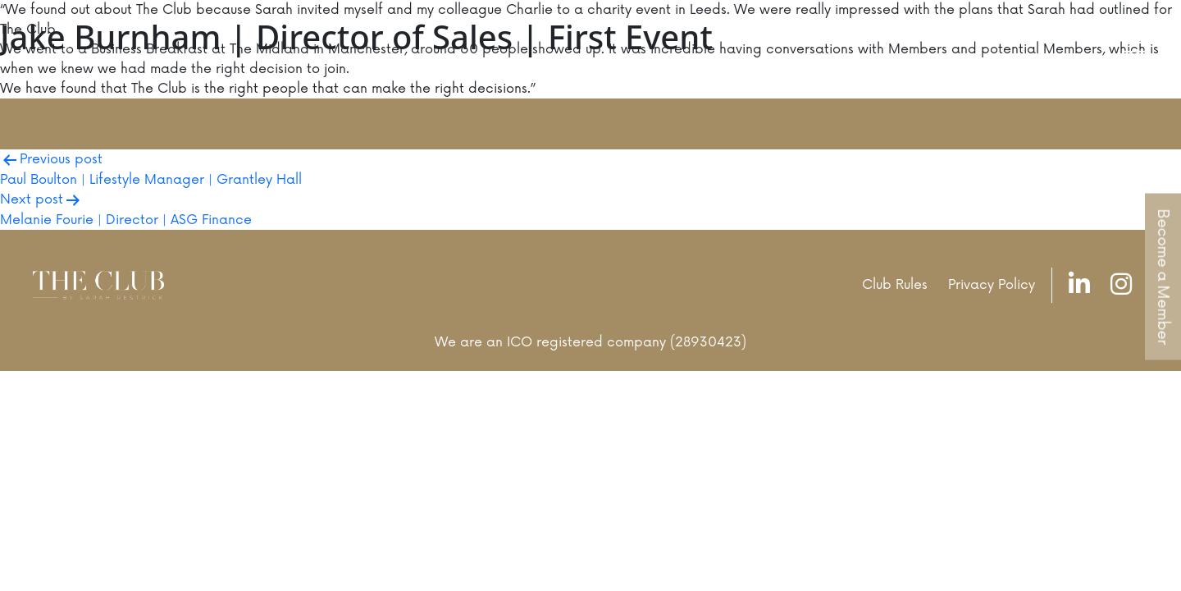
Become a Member (1163, 276)
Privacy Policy (991, 285)
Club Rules (895, 285)
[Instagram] (1125, 285)
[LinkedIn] (1083, 285)
